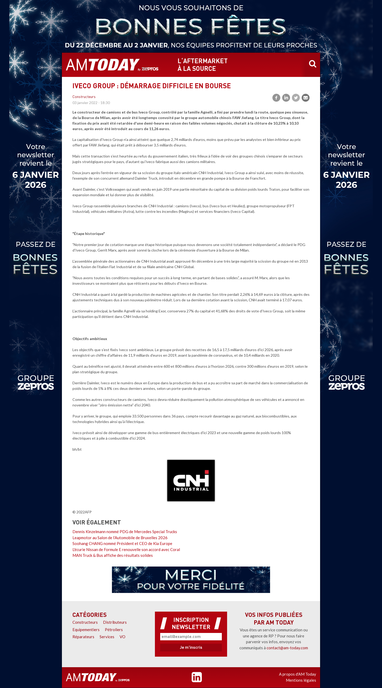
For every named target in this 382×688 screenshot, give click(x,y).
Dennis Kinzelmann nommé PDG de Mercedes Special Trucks (124, 531)
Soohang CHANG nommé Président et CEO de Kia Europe (122, 543)
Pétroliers (114, 629)
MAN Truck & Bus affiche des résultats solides (112, 555)
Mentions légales (301, 680)
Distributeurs (115, 622)
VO (122, 636)
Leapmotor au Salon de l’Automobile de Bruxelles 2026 (120, 537)
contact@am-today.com (287, 647)
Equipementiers (86, 629)
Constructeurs (84, 97)
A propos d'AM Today (297, 674)
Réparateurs (83, 636)
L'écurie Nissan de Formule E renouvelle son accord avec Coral (126, 549)
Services (107, 636)
